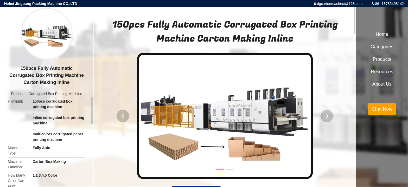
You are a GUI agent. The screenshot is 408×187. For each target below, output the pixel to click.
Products (18, 94)
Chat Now (382, 109)
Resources (382, 71)
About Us (382, 84)
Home (382, 34)
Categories (382, 46)
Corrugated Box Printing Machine (55, 94)
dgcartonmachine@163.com (339, 4)
